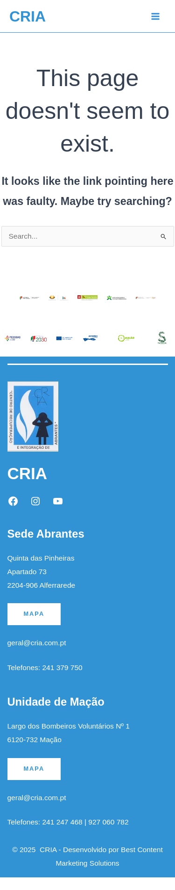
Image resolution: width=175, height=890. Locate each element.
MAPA (34, 613)
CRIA (27, 16)
